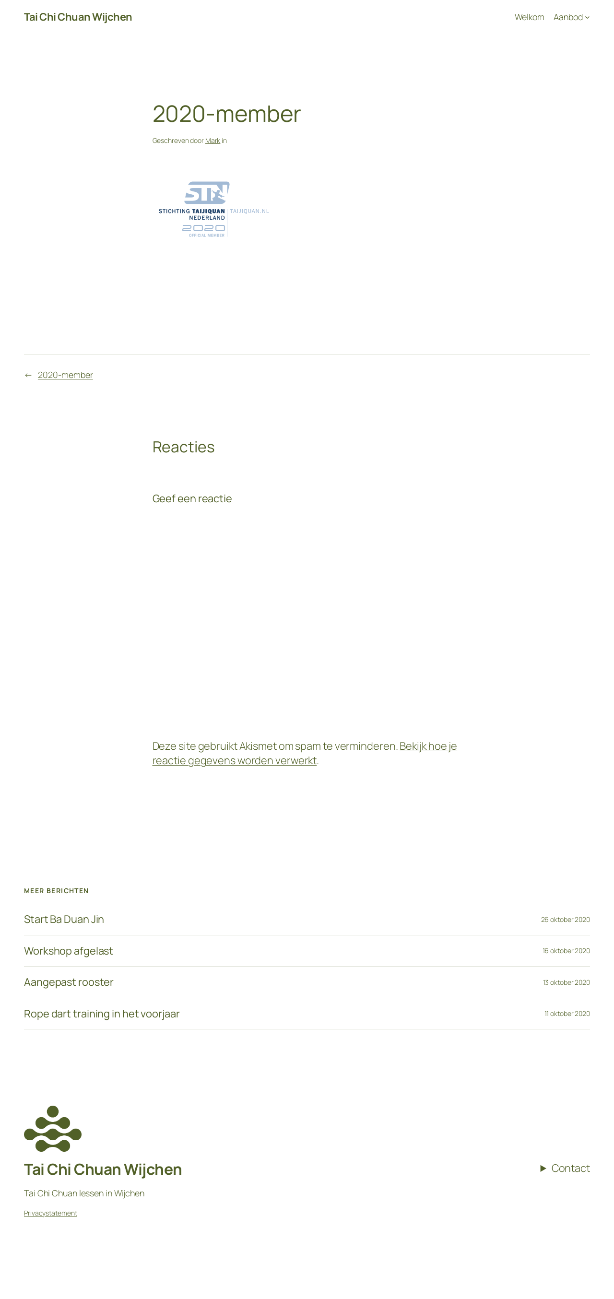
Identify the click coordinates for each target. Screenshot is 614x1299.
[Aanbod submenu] (572, 17)
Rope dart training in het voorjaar (102, 1013)
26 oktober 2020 (565, 919)
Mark (213, 140)
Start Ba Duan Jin (64, 919)
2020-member (65, 374)
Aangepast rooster (69, 982)
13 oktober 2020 (566, 982)
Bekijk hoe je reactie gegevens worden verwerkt (305, 753)
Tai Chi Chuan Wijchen (78, 17)
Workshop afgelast (68, 951)
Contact (571, 1168)
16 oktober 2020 (566, 950)
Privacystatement (50, 1212)
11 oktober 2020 (567, 1013)
